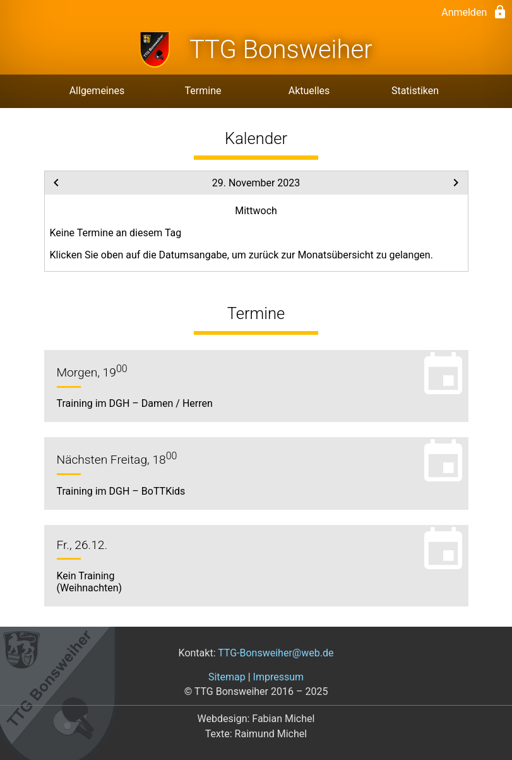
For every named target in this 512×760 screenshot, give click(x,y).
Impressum (278, 677)
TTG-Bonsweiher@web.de (275, 653)
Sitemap (227, 677)
